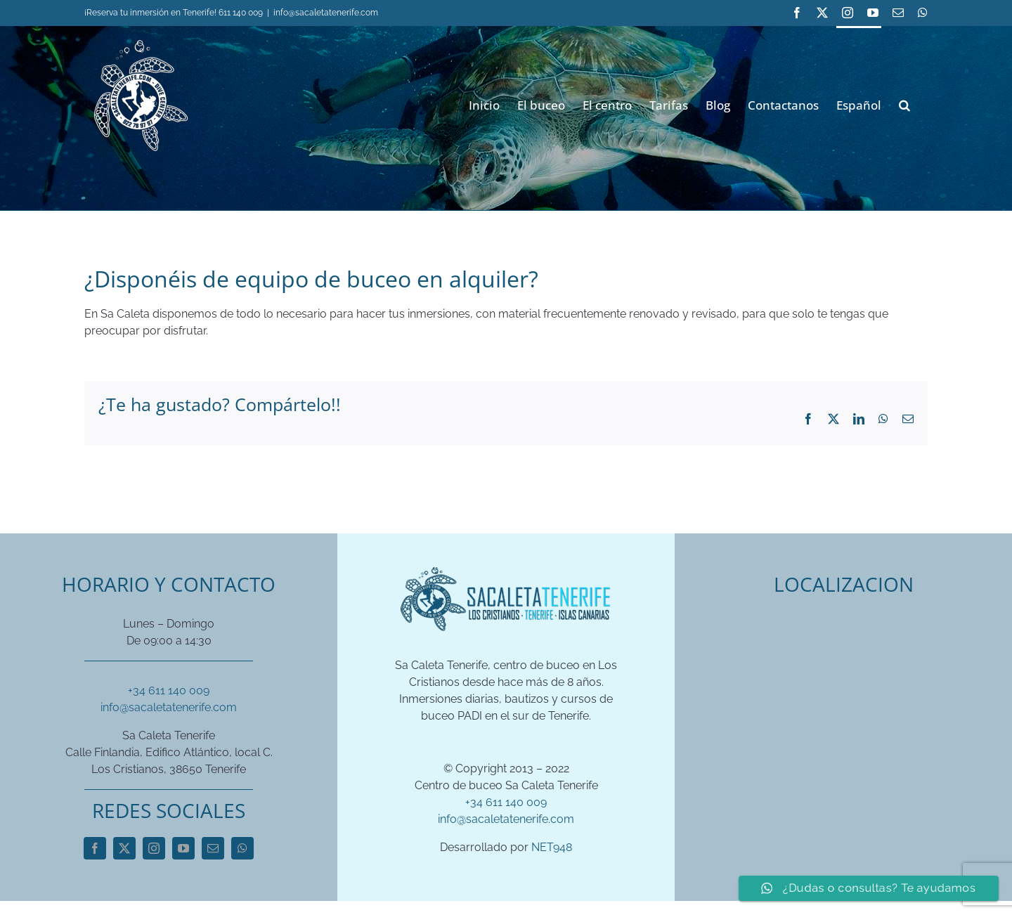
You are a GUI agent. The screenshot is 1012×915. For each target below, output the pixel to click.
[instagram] (154, 848)
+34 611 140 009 (168, 690)
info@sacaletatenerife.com (325, 13)
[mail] (213, 848)
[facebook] (95, 848)
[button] (904, 103)
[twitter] (124, 848)
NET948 (551, 847)
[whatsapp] (242, 848)
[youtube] (183, 848)
